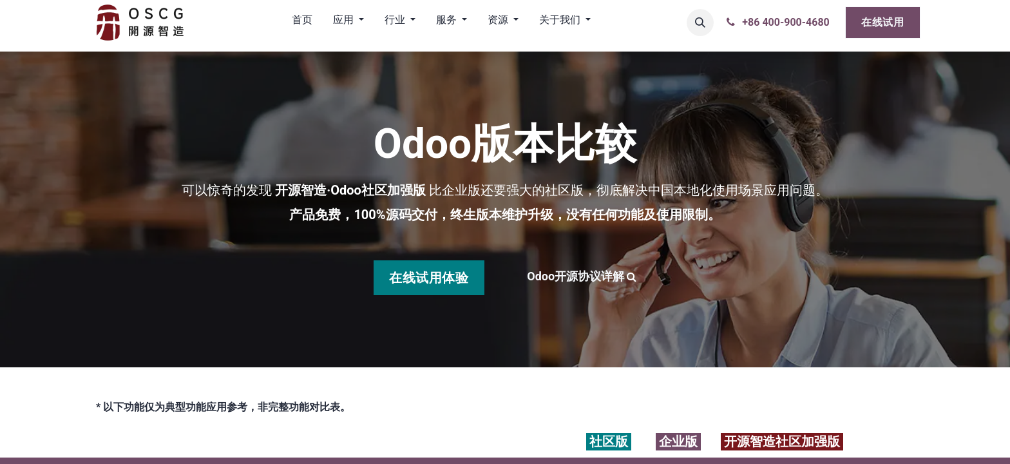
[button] (700, 22)
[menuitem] (302, 22)
